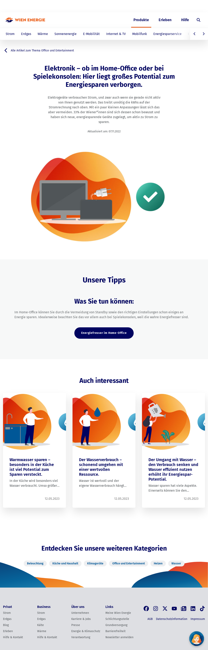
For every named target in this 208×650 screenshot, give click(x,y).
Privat (126, 6)
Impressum (198, 619)
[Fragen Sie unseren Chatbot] (196, 638)
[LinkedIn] (193, 608)
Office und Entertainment (128, 563)
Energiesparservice (167, 34)
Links (109, 607)
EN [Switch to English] (181, 6)
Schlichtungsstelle (117, 619)
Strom (10, 34)
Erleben (165, 20)
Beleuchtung (35, 563)
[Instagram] (155, 608)
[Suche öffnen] (198, 20)
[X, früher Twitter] (165, 608)
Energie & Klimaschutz (85, 631)
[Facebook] (146, 608)
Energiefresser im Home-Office (104, 333)
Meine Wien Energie (118, 613)
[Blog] (183, 608)
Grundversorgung (116, 625)
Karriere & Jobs (81, 619)
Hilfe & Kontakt (13, 637)
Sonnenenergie (65, 34)
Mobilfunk (139, 34)
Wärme (43, 34)
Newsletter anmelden (119, 637)
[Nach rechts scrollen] (203, 34)
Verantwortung (80, 637)
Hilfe (185, 20)
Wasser (176, 563)
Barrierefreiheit (115, 631)
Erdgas (26, 34)
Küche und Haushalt (65, 563)
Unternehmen (80, 613)
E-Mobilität (91, 34)
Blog (6, 625)
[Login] (196, 6)
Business (143, 6)
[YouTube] (174, 608)
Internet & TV (116, 34)
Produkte (141, 20)
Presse (75, 625)
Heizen (158, 563)
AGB (150, 619)
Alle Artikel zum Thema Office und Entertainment (38, 50)
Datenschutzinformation (171, 619)
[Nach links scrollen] (194, 34)
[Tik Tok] (202, 608)
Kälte (40, 625)
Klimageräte (95, 563)
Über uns (161, 6)
